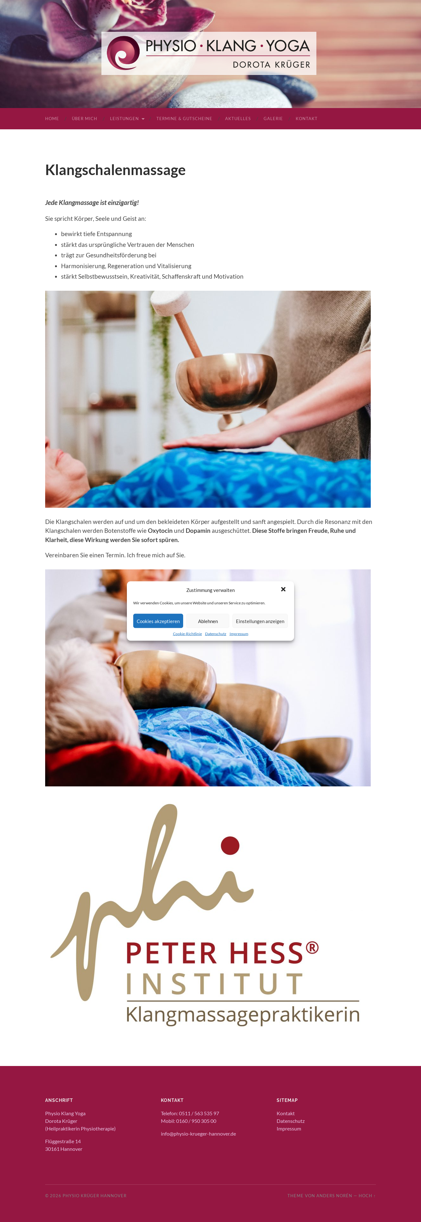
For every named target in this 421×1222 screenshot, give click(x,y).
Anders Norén (334, 1195)
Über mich (84, 118)
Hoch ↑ (367, 1195)
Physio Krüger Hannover (95, 1195)
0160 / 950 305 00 (196, 1121)
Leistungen (124, 118)
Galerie (273, 118)
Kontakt (307, 118)
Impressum (239, 633)
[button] (284, 590)
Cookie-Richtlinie (187, 633)
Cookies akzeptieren (158, 621)
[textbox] (215, 255)
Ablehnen (208, 621)
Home (52, 118)
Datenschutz (215, 633)
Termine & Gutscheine (184, 118)
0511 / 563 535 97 (199, 1113)
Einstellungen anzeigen (260, 621)
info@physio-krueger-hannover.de (198, 1133)
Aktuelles (238, 118)
